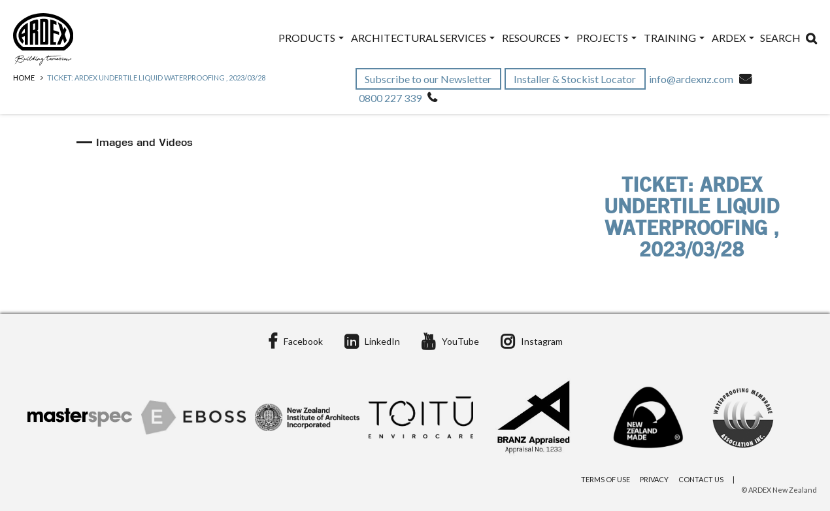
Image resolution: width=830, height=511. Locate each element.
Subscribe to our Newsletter (429, 79)
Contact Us (700, 479)
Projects (606, 37)
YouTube (450, 341)
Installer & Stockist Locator (576, 79)
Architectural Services (423, 37)
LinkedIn (372, 341)
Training (674, 37)
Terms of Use (605, 479)
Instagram (532, 341)
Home (24, 77)
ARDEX (733, 37)
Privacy (654, 479)
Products (311, 37)
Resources (535, 37)
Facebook (295, 341)
